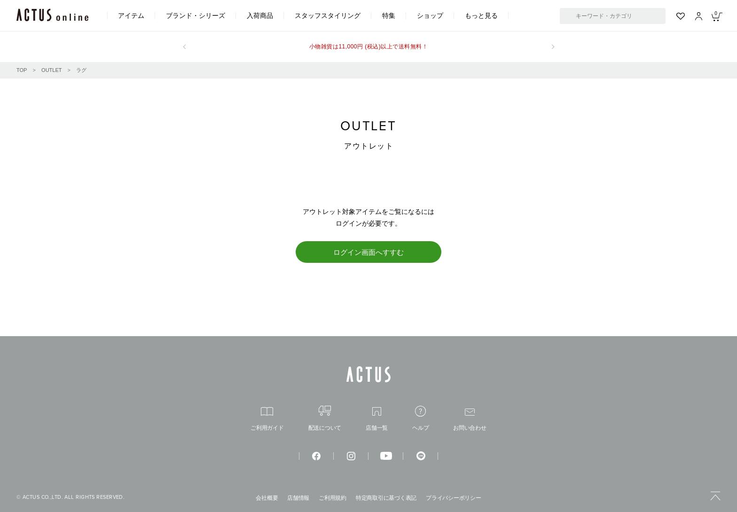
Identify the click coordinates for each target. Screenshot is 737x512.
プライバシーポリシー (453, 498)
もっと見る (481, 15)
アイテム (131, 15)
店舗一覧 (377, 419)
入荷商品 (260, 15)
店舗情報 (298, 498)
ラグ (81, 70)
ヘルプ (420, 418)
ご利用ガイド (267, 419)
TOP (21, 70)
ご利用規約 (332, 498)
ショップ (430, 15)
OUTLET (51, 70)
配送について (325, 418)
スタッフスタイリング (328, 15)
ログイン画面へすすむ (368, 252)
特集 (388, 15)
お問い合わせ (469, 420)
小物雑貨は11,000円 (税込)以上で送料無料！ (368, 46)
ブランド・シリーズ (195, 15)
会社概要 (267, 498)
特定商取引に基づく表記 (386, 498)
